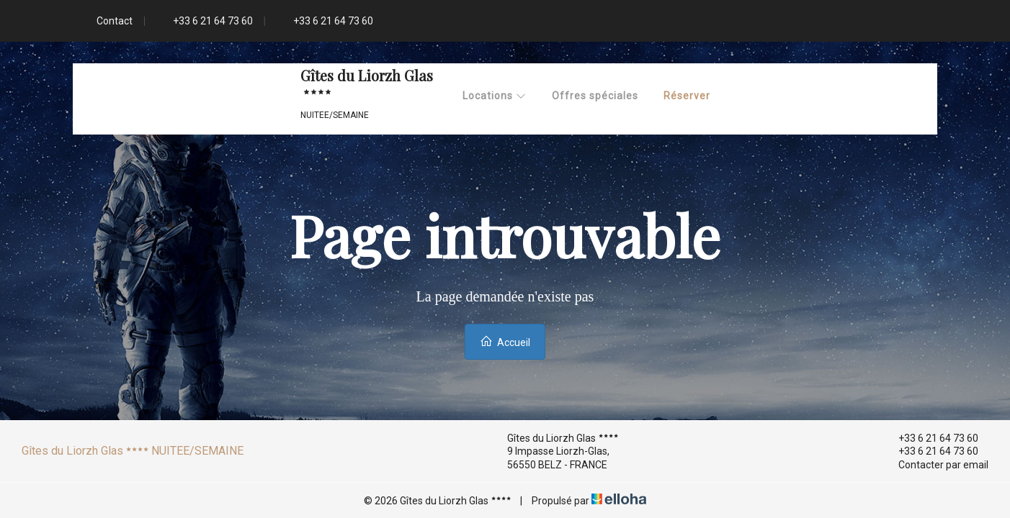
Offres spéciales (595, 95)
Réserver (686, 95)
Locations (494, 95)
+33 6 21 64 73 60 (930, 438)
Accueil (505, 341)
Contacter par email (935, 464)
